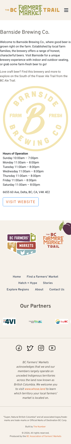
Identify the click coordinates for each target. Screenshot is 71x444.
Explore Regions (18, 290)
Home (17, 277)
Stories (48, 283)
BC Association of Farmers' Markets (43, 436)
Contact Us (56, 290)
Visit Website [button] (21, 202)
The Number (39, 426)
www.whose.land (35, 389)
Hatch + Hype (27, 283)
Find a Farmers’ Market (42, 277)
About (39, 290)
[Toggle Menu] (66, 10)
